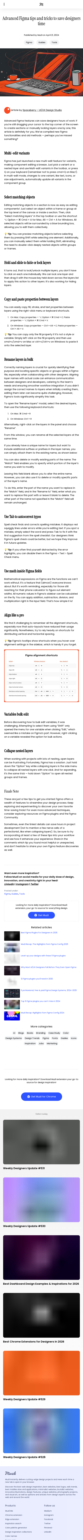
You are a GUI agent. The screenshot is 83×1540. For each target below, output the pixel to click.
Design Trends (32, 1038)
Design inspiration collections (18, 1532)
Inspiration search (13, 1523)
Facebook (48, 1519)
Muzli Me (9, 1511)
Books (30, 1032)
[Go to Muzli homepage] (41, 4)
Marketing (52, 1043)
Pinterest (48, 1527)
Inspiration (30, 1043)
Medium (48, 1511)
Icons (73, 1038)
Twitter (47, 1523)
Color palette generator (16, 1527)
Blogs (21, 1032)
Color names (11, 1536)
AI (14, 1032)
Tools (54, 42)
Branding (40, 1032)
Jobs (41, 1043)
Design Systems (13, 1038)
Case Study (54, 1032)
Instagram (49, 1515)
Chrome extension (13, 1515)
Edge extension (12, 1519)
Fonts (55, 1038)
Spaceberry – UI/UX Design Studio (42, 110)
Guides (41, 42)
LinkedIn (47, 1532)
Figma (29, 42)
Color (66, 1032)
